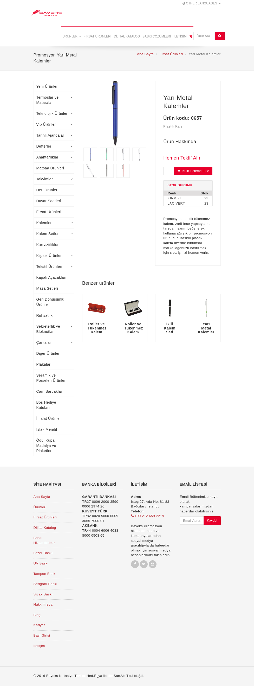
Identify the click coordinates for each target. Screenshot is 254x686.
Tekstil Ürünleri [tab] (54, 266)
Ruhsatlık (44, 315)
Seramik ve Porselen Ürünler (51, 378)
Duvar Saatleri (48, 201)
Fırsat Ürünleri (97, 36)
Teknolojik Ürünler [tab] (54, 113)
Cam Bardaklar (49, 391)
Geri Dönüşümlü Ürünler (50, 302)
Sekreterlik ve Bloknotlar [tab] (54, 329)
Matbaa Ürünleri (50, 168)
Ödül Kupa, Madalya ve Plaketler (46, 445)
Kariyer (39, 625)
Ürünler (71, 36)
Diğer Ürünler (48, 353)
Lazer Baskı (43, 553)
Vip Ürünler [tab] (54, 124)
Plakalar (43, 364)
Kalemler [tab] (54, 223)
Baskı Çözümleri (156, 36)
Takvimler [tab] (54, 179)
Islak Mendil (46, 429)
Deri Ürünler (46, 190)
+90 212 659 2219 (147, 516)
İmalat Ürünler (48, 418)
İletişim (179, 36)
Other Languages (202, 3)
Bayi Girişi (42, 635)
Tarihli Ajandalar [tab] (54, 135)
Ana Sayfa (145, 54)
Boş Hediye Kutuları (46, 405)
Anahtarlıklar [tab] (54, 157)
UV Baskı (41, 563)
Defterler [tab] (54, 146)
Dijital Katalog (127, 36)
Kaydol (212, 520)
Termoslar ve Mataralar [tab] (54, 100)
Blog (37, 615)
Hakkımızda (43, 604)
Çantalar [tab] (54, 342)
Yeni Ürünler (47, 86)
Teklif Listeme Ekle (193, 171)
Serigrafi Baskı (45, 584)
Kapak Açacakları (51, 277)
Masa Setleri (47, 288)
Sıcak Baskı (43, 594)
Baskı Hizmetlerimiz (45, 540)
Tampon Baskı (45, 574)
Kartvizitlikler (47, 245)
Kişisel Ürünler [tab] (54, 255)
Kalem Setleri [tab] (54, 234)
